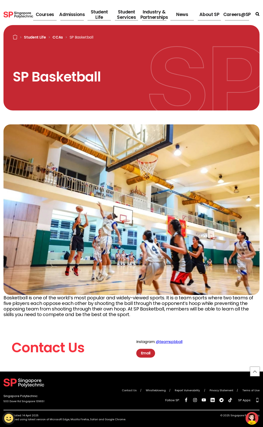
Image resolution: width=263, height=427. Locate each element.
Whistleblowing (156, 390)
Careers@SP (239, 13)
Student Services (137, 14)
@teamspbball (169, 341)
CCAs (57, 37)
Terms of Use (251, 390)
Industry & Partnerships (163, 14)
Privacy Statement (221, 390)
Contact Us (129, 390)
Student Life (113, 14)
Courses (63, 13)
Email (145, 353)
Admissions (88, 13)
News (189, 13)
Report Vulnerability (188, 390)
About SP (213, 13)
